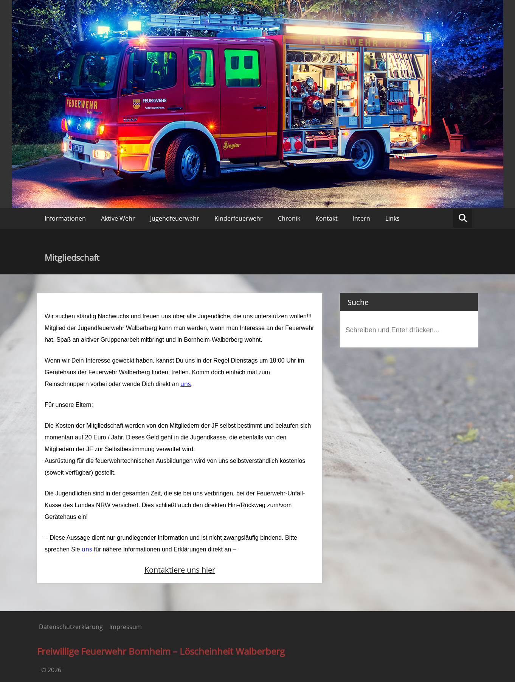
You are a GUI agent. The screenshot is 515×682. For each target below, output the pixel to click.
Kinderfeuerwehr (238, 218)
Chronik (289, 218)
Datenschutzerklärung (71, 627)
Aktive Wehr (118, 218)
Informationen (65, 218)
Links (392, 218)
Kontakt (326, 218)
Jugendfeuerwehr (174, 218)
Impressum (125, 627)
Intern (361, 218)
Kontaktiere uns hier (179, 570)
